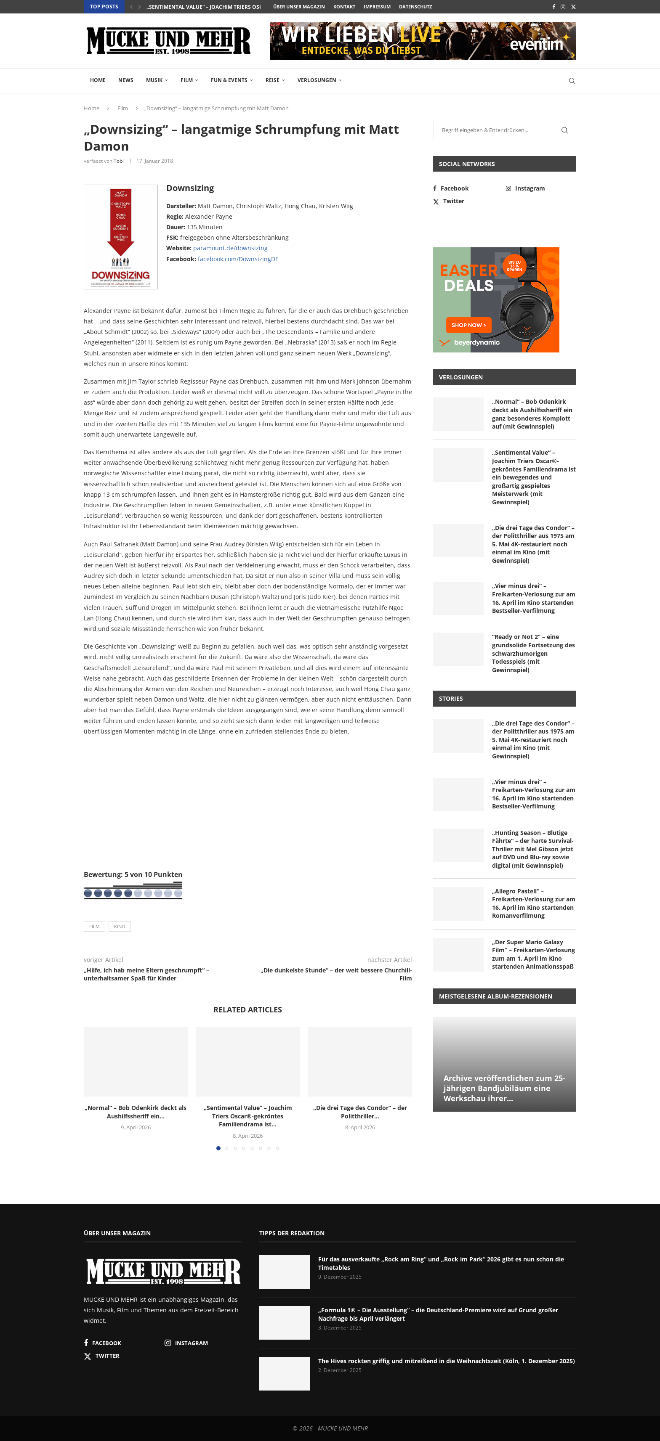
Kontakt (344, 6)
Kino (119, 926)
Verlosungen (317, 80)
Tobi (119, 160)
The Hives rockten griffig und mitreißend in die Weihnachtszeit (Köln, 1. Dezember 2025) (446, 1361)
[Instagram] (563, 6)
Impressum (377, 6)
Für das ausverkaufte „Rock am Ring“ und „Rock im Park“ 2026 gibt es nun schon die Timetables (441, 1263)
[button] (131, 6)
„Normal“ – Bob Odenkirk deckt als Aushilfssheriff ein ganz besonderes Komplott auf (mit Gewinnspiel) (532, 413)
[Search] (572, 81)
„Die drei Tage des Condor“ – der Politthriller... (360, 1112)
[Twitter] (573, 6)
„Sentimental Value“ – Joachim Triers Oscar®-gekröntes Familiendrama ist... (254, 7)
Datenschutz (415, 6)
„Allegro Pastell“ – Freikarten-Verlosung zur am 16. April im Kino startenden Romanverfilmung (533, 903)
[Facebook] (553, 6)
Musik (154, 80)
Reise (272, 80)
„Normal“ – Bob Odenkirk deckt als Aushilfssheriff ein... (135, 1112)
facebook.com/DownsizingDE (238, 259)
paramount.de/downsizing (230, 248)
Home (98, 80)
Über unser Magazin (299, 6)
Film (187, 80)
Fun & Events (229, 80)
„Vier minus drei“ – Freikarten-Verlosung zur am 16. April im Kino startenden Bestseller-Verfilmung (533, 598)
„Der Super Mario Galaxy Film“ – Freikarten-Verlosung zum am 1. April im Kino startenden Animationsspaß (533, 954)
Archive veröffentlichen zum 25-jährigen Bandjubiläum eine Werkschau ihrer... (504, 1088)
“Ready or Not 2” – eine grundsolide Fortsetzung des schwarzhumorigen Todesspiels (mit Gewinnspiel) (533, 653)
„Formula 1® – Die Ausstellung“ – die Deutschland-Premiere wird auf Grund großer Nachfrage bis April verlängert (438, 1314)
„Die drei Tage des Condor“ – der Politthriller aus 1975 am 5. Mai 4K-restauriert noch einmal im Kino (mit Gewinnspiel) (533, 544)
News (125, 80)
